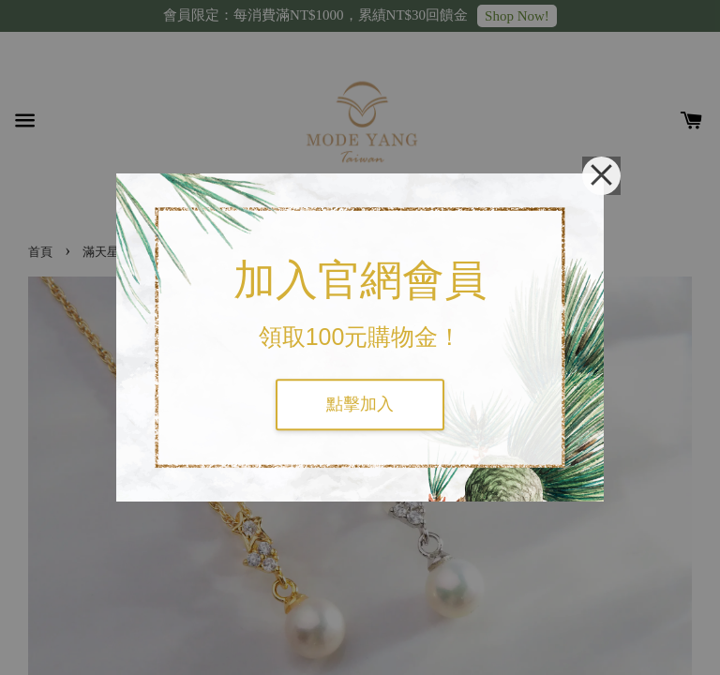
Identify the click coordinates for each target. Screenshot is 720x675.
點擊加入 (360, 404)
